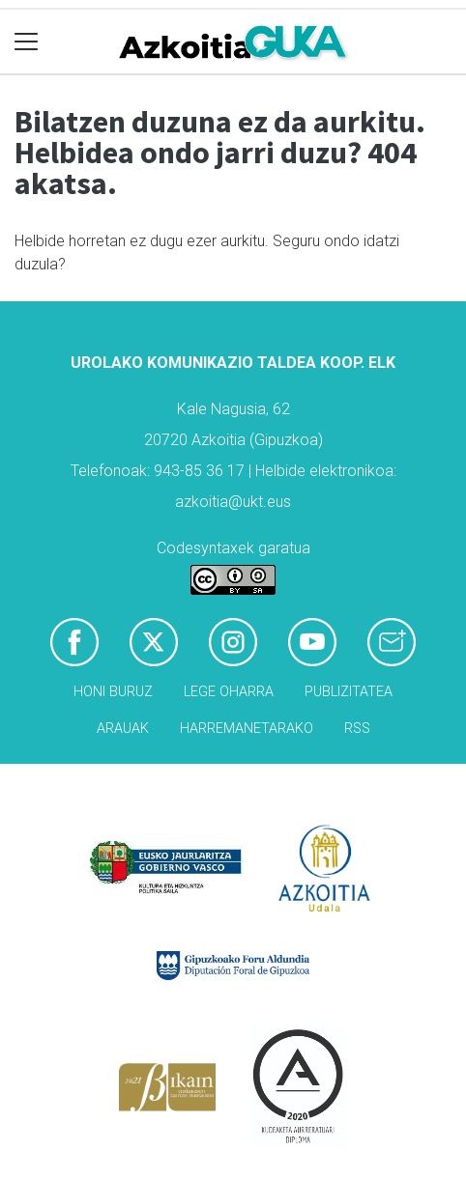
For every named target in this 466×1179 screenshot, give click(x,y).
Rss (357, 728)
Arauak (123, 728)
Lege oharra (229, 692)
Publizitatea (349, 692)
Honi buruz (113, 692)
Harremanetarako (246, 728)
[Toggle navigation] (26, 42)
